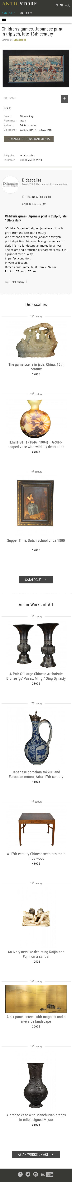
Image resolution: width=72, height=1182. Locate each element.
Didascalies (31, 180)
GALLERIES (26, 13)
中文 (67, 5)
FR (56, 5)
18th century (18, 282)
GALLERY (26, 204)
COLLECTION (40, 204)
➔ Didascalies (27, 155)
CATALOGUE (8, 13)
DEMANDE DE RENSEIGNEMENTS (28, 139)
